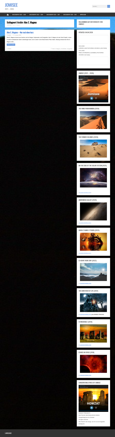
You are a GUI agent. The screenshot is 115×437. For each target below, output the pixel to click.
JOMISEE (11, 5)
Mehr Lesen (10, 44)
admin (9, 35)
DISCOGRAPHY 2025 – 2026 (19, 14)
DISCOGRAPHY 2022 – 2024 (36, 14)
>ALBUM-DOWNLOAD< (85, 223)
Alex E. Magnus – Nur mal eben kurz (20, 32)
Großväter (63, 48)
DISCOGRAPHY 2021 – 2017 (53, 14)
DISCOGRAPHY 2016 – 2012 (70, 14)
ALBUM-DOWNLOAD (85, 192)
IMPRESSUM (83, 14)
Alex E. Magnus (56, 48)
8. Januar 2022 (17, 35)
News (9, 48)
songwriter (69, 48)
